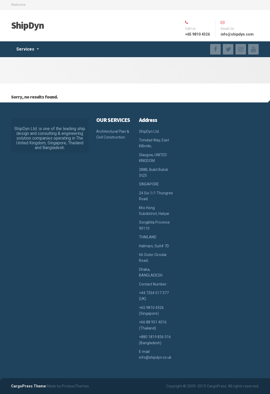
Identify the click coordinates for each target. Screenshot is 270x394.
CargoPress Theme (28, 386)
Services (25, 49)
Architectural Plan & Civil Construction (112, 134)
